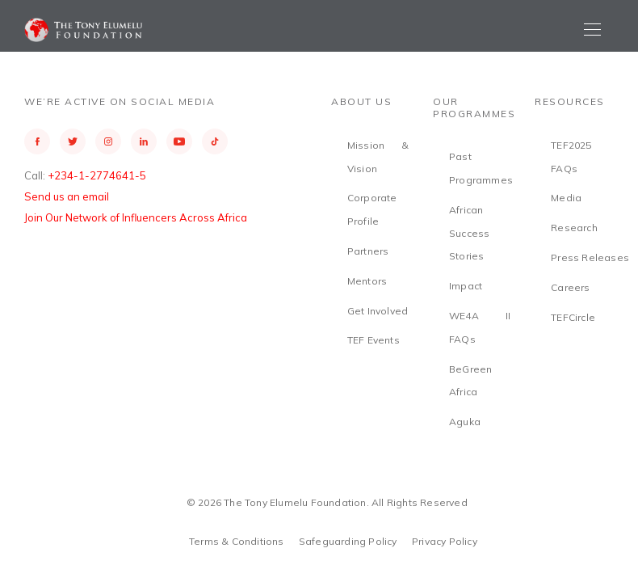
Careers (570, 287)
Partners (368, 251)
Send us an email (66, 196)
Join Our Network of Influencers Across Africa (135, 217)
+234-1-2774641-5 (97, 175)
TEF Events (373, 340)
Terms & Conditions (236, 541)
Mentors (367, 281)
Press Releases (590, 257)
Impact (465, 286)
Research (574, 227)
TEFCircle (573, 317)
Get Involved (377, 311)
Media (566, 198)
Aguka (465, 421)
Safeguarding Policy (348, 541)
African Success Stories (469, 233)
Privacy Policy (444, 541)
